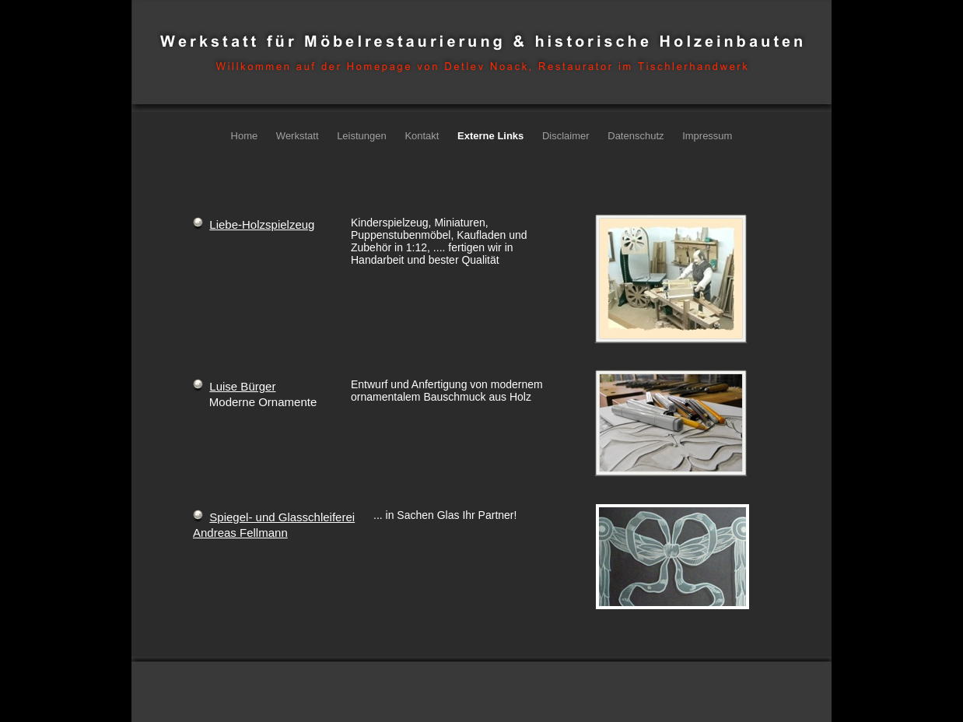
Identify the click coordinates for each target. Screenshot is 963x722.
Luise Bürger (242, 386)
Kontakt (423, 136)
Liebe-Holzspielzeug (261, 224)
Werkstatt (298, 136)
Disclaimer (567, 136)
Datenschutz (637, 136)
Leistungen (363, 136)
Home (246, 136)
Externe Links (492, 136)
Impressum (707, 136)
